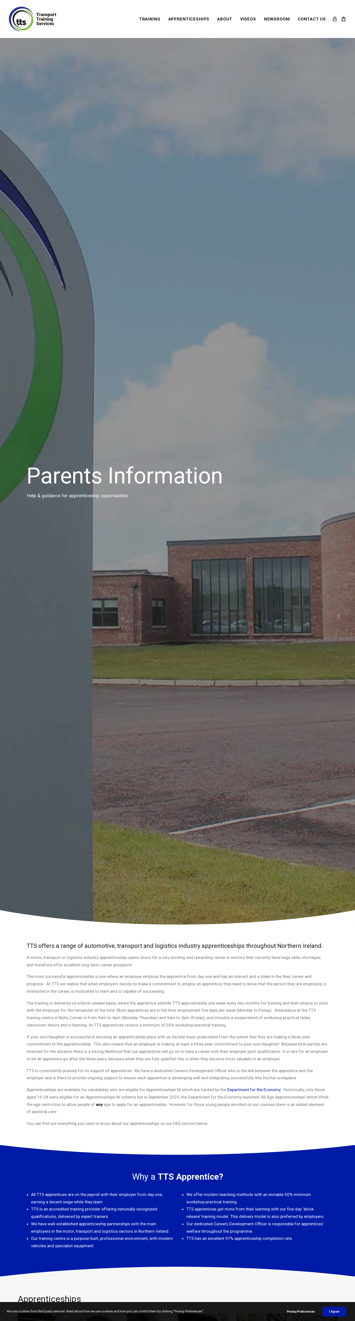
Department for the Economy (254, 289)
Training (111, 1220)
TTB (108, 1234)
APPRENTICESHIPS (189, 19)
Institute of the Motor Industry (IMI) (92, 691)
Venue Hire (114, 1256)
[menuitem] (150, 19)
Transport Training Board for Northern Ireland (221, 744)
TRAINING (149, 19)
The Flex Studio (134, 1296)
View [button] (68, 611)
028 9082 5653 (45, 1242)
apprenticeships (155, 729)
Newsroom (114, 1249)
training (224, 729)
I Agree (334, 1311)
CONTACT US (312, 19)
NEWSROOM (277, 19)
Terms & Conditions (200, 1227)
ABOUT (224, 19)
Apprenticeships (119, 1227)
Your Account (194, 1220)
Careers (111, 1271)
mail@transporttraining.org (56, 1249)
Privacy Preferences (301, 1311)
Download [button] (48, 1164)
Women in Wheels (120, 1242)
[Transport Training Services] (32, 19)
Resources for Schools (125, 1264)
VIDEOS (248, 19)
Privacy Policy (194, 1234)
